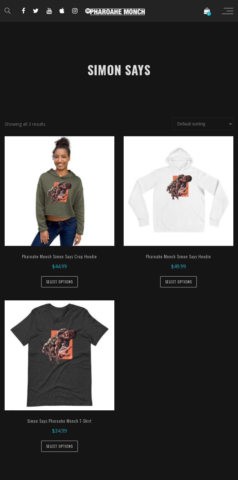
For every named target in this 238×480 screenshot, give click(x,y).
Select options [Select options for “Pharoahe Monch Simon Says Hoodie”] (178, 281)
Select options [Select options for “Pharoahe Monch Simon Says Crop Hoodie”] (59, 281)
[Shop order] (203, 124)
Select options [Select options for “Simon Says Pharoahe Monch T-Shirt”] (59, 446)
